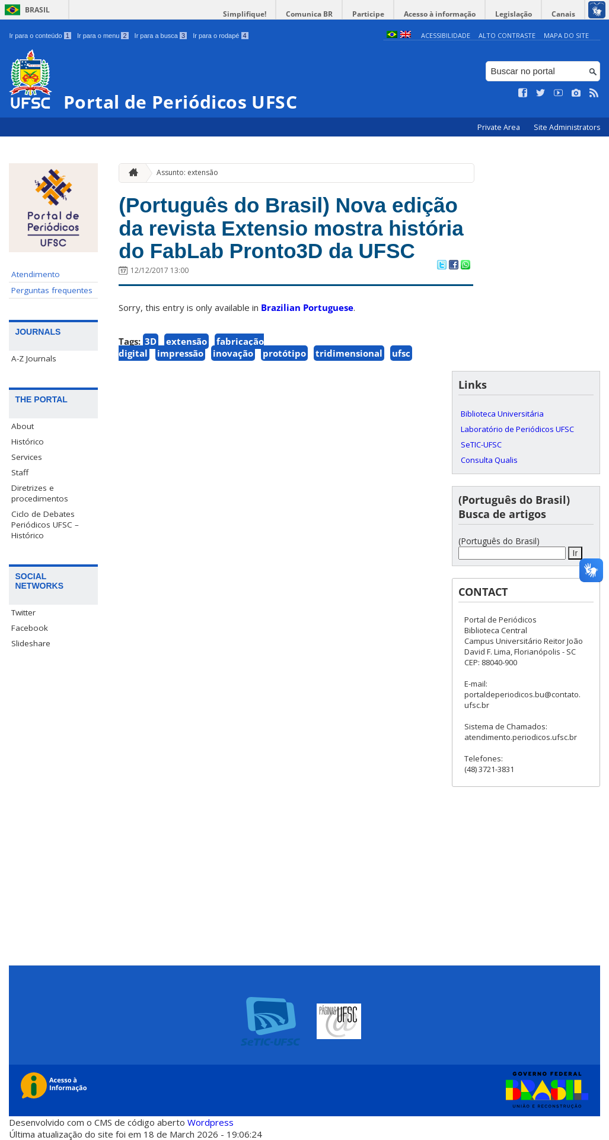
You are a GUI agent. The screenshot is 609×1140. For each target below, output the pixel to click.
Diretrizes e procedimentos (39, 493)
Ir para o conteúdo (40, 35)
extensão (186, 341)
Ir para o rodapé (220, 35)
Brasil (37, 10)
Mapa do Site (566, 35)
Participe (368, 14)
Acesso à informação (440, 14)
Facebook (29, 628)
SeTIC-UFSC (481, 444)
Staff (19, 472)
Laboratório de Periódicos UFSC (517, 429)
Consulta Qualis (489, 460)
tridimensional (348, 353)
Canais (563, 14)
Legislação (513, 14)
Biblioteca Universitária (502, 413)
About (22, 426)
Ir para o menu (103, 35)
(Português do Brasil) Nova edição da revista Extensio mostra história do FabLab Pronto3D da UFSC (291, 227)
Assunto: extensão (187, 172)
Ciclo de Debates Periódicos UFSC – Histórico (45, 525)
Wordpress (210, 1122)
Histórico (27, 441)
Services (26, 457)
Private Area (499, 127)
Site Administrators (567, 127)
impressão (180, 353)
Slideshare (30, 643)
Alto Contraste (507, 35)
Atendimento (35, 274)
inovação (233, 353)
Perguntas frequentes (52, 290)
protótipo (284, 353)
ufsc (401, 353)
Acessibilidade (445, 35)
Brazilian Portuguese (307, 307)
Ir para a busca (161, 35)
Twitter (23, 612)
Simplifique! (244, 14)
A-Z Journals (33, 358)
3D (151, 341)
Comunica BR (309, 14)
